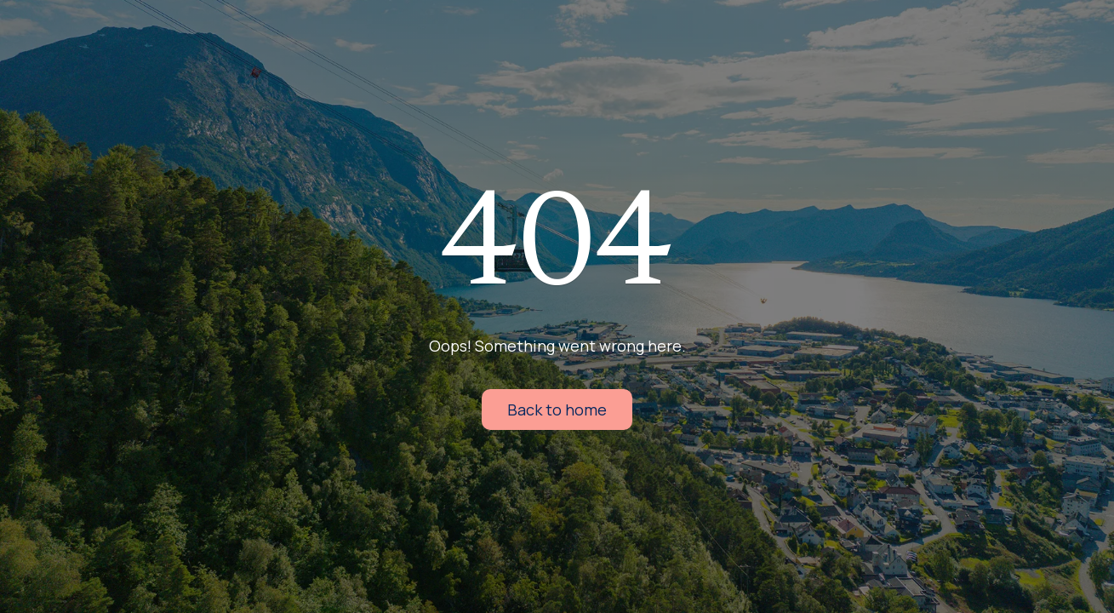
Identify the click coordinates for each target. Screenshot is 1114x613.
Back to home (557, 409)
